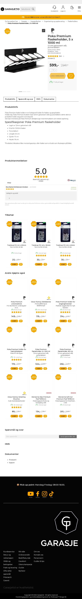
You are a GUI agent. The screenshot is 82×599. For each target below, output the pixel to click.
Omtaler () (51, 58)
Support (12, 463)
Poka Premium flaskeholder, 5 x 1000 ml (23, 23)
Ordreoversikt (24, 555)
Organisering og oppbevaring (54, 21)
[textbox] (32, 436)
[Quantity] (53, 70)
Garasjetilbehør (35, 21)
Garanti (6, 580)
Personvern (38, 558)
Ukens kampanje (25, 564)
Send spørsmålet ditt (68, 436)
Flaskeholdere (72, 21)
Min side (22, 552)
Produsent (12, 460)
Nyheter (22, 571)
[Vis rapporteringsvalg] (74, 198)
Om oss (37, 552)
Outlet (21, 568)
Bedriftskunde (24, 558)
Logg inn (63, 7)
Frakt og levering (10, 568)
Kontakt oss (38, 555)
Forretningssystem (22, 597)
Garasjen (24, 21)
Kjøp (58, 76)
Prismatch (7, 577)
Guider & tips (39, 561)
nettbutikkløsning (38, 597)
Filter (9, 183)
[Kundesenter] (54, 7)
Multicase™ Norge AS (58, 597)
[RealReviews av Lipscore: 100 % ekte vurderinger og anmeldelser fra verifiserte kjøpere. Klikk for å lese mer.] (71, 180)
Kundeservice (8, 552)
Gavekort (22, 561)
